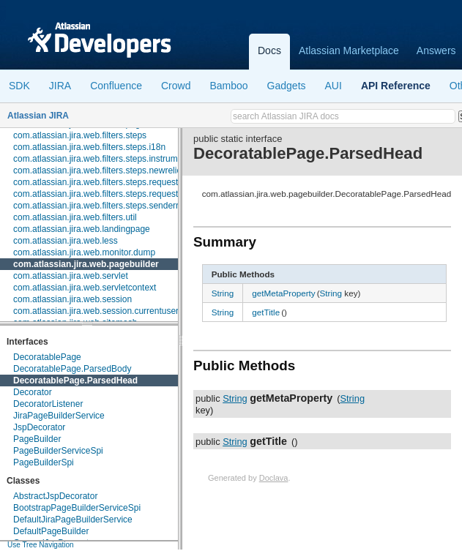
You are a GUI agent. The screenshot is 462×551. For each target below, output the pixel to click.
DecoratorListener (48, 404)
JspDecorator (39, 427)
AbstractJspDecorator (55, 496)
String (223, 293)
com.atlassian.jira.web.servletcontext (84, 287)
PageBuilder (37, 439)
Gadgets (286, 85)
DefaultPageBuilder (51, 531)
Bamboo (228, 85)
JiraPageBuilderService (59, 416)
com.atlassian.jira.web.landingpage (81, 229)
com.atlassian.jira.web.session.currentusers (98, 311)
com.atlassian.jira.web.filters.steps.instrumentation (111, 159)
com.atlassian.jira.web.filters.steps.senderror (100, 205)
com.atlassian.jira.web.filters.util (75, 217)
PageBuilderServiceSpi (58, 451)
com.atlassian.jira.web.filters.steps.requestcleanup (111, 182)
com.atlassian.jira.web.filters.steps (79, 135)
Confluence (116, 85)
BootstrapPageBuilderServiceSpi (77, 508)
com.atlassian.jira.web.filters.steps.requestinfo (103, 194)
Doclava (273, 477)
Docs (269, 50)
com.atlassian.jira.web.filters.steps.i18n (89, 147)
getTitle (266, 312)
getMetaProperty (283, 293)
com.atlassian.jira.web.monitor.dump (84, 252)
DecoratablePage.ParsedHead (75, 380)
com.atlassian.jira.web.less (65, 241)
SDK (19, 85)
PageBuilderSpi (43, 462)
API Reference (396, 85)
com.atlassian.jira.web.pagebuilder (86, 264)
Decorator (32, 392)
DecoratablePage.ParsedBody (72, 369)
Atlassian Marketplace (349, 50)
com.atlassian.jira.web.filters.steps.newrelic (97, 170)
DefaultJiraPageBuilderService (73, 519)
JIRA (60, 85)
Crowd (175, 85)
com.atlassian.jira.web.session (72, 299)
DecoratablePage (47, 357)
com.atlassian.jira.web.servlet (70, 276)
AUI (333, 85)
